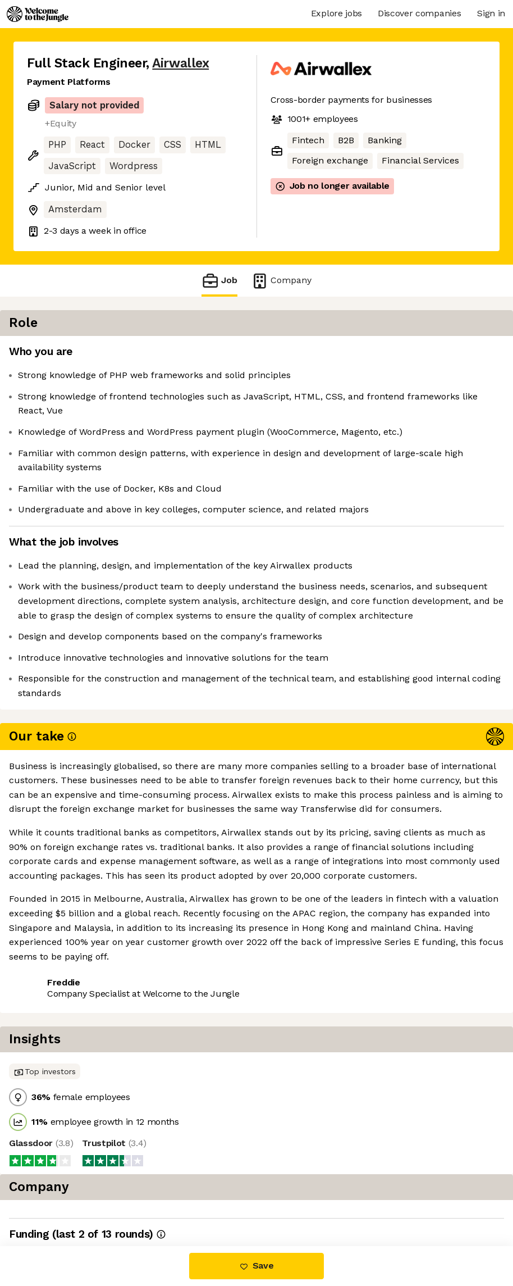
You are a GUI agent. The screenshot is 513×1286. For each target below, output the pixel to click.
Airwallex (180, 63)
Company (281, 280)
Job (219, 280)
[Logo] (37, 14)
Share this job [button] (57, 924)
